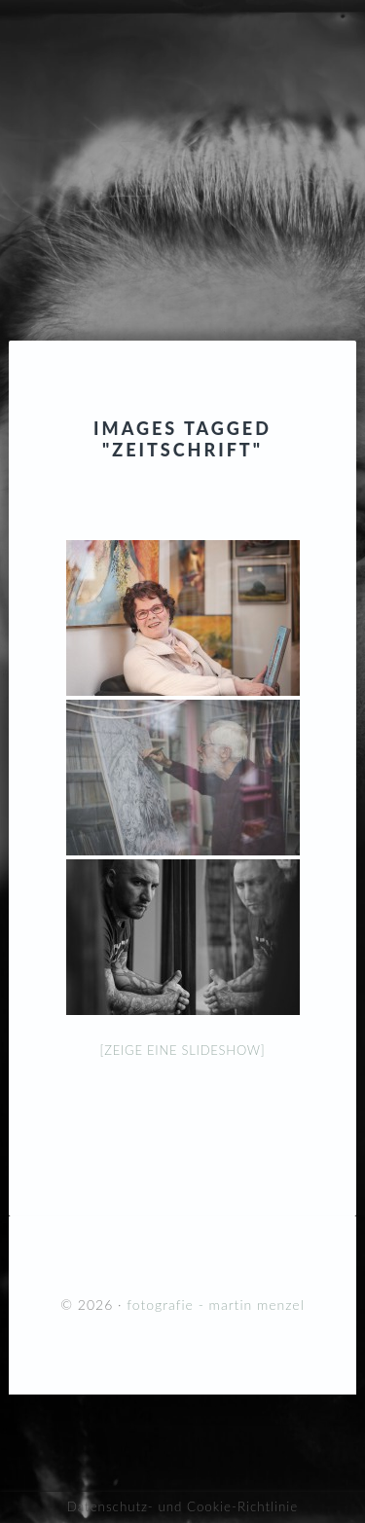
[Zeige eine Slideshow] (183, 1050)
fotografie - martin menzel (182, 131)
